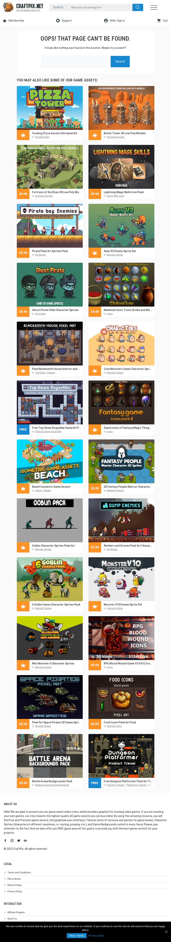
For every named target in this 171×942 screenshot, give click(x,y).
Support (64, 20)
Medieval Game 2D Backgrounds (52, 785)
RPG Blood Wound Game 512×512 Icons (128, 663)
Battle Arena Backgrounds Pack (52, 781)
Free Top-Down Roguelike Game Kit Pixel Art (56, 427)
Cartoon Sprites (115, 608)
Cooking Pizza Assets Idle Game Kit (54, 133)
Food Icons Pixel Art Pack (120, 722)
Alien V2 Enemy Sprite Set (120, 251)
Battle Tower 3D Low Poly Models (125, 133)
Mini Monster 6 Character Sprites (53, 663)
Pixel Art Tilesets (115, 785)
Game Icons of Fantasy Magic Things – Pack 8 (128, 427)
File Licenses (14, 879)
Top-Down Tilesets (45, 372)
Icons (110, 313)
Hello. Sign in (114, 20)
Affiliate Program (16, 912)
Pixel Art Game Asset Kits (48, 431)
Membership (13, 20)
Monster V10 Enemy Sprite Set (123, 604)
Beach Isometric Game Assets (51, 486)
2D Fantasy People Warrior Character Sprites (128, 486)
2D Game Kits (42, 137)
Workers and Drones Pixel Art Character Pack (128, 545)
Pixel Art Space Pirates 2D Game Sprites (56, 722)
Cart (162, 20)
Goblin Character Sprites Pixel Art (53, 545)
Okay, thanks (76, 935)
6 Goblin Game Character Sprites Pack (56, 604)
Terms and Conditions (19, 872)
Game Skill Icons (115, 196)
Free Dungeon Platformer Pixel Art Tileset (128, 781)
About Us (12, 918)
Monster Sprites (115, 255)
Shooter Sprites (43, 726)
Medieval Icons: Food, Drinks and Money (128, 310)
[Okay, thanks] (166, 932)
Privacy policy (96, 935)
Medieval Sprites (115, 490)
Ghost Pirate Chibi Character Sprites (55, 310)
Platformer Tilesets (136, 785)
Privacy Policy (14, 891)
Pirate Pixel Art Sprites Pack (50, 251)
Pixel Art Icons (114, 726)
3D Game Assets (115, 137)
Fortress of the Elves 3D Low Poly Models (56, 192)
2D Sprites (40, 255)
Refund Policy (14, 885)
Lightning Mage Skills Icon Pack (124, 192)
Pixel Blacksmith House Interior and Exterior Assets (56, 368)
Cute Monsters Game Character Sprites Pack (128, 368)
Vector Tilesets (43, 490)
